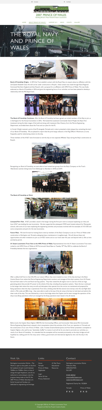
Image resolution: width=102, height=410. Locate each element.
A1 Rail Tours (56, 363)
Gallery (77, 22)
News (62, 22)
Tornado (41, 365)
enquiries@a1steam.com (74, 377)
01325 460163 (70, 375)
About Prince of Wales (37, 22)
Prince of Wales (43, 368)
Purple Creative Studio (58, 407)
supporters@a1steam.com (74, 379)
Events (69, 22)
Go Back (67, 2)
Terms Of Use (42, 376)
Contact (34, 2)
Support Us (52, 22)
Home (24, 22)
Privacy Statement (44, 379)
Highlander (41, 370)
